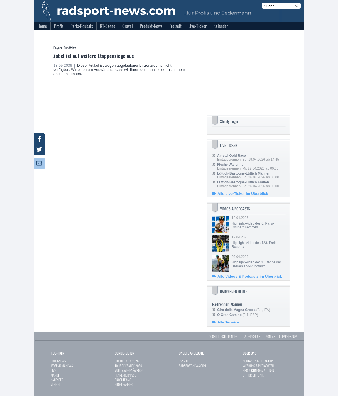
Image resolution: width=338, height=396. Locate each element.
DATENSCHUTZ (251, 336)
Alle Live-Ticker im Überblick (242, 193)
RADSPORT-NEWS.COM (192, 365)
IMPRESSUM (289, 336)
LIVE (53, 370)
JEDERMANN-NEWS (62, 365)
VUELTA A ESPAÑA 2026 (129, 370)
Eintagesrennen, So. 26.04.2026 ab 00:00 (248, 175)
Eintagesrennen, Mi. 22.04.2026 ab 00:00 (247, 166)
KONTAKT (271, 336)
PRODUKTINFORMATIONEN (258, 370)
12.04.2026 (258, 222)
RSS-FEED (184, 360)
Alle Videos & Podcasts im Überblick (249, 276)
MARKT (55, 375)
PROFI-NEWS (58, 360)
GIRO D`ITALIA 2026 (127, 360)
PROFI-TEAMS (123, 379)
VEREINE (56, 384)
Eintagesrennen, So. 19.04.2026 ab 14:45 (248, 157)
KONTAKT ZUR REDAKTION (258, 360)
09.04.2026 (258, 261)
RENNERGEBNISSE (125, 375)
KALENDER (57, 379)
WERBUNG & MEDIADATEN (258, 365)
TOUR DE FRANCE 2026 (128, 365)
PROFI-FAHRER (124, 384)
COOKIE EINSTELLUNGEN (223, 336)
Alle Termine (228, 322)
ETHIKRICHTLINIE (253, 375)
